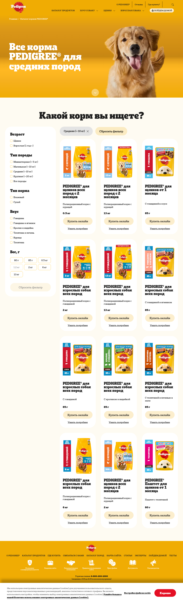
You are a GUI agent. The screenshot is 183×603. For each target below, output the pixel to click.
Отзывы (139, 4)
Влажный (18, 197)
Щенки (108, 10)
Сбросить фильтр (111, 131)
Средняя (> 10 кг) (22, 171)
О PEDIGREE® (123, 4)
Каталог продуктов (63, 10)
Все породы (19, 181)
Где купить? (154, 4)
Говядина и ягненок (24, 223)
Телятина (18, 242)
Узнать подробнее (78, 228)
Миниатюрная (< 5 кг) (25, 162)
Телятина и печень (23, 233)
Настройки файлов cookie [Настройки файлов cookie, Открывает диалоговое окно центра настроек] (137, 593)
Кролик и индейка (23, 228)
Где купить (54, 555)
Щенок (17, 141)
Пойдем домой (158, 555)
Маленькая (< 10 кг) (24, 166)
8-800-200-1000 (99, 576)
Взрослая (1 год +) (23, 145)
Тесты (173, 555)
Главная (13, 19)
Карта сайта (114, 555)
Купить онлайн (77, 221)
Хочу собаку (87, 10)
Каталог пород (95, 555)
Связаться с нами (73, 555)
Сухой (16, 202)
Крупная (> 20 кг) (23, 176)
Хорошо (165, 593)
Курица (17, 237)
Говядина (18, 218)
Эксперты (140, 555)
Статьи (128, 555)
